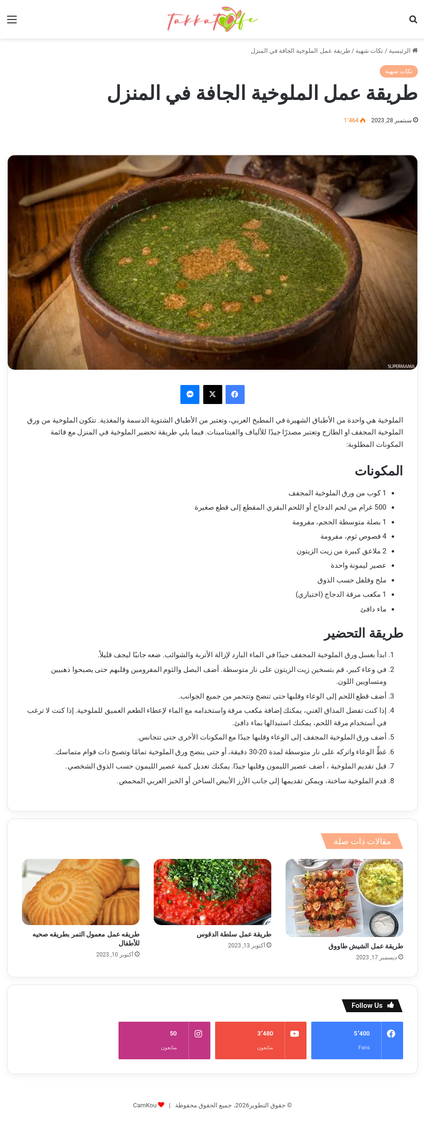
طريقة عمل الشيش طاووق (365, 946)
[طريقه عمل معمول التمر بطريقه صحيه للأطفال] (80, 892)
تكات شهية (369, 50)
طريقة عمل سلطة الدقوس (234, 934)
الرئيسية (403, 50)
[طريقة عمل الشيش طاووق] (344, 898)
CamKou (145, 1091)
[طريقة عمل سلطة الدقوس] (212, 892)
